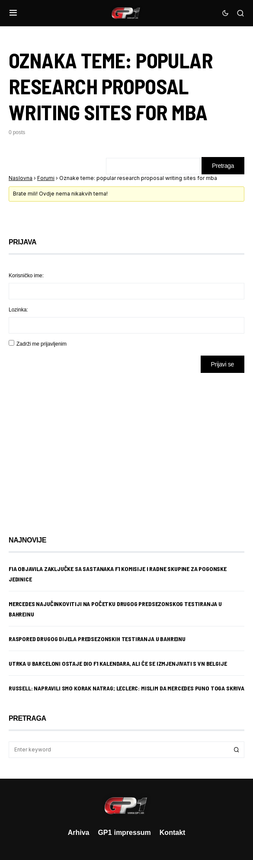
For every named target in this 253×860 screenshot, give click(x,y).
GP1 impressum (124, 832)
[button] (13, 13)
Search (236, 749)
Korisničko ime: (26, 275)
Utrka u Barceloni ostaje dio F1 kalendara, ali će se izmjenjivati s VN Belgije (118, 663)
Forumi (45, 178)
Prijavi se (222, 364)
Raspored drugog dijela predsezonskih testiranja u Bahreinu (97, 638)
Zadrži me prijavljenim (41, 343)
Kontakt (173, 832)
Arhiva (79, 832)
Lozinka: (18, 309)
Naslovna (20, 178)
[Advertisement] (78, 448)
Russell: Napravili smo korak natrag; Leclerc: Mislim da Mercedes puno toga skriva (126, 688)
